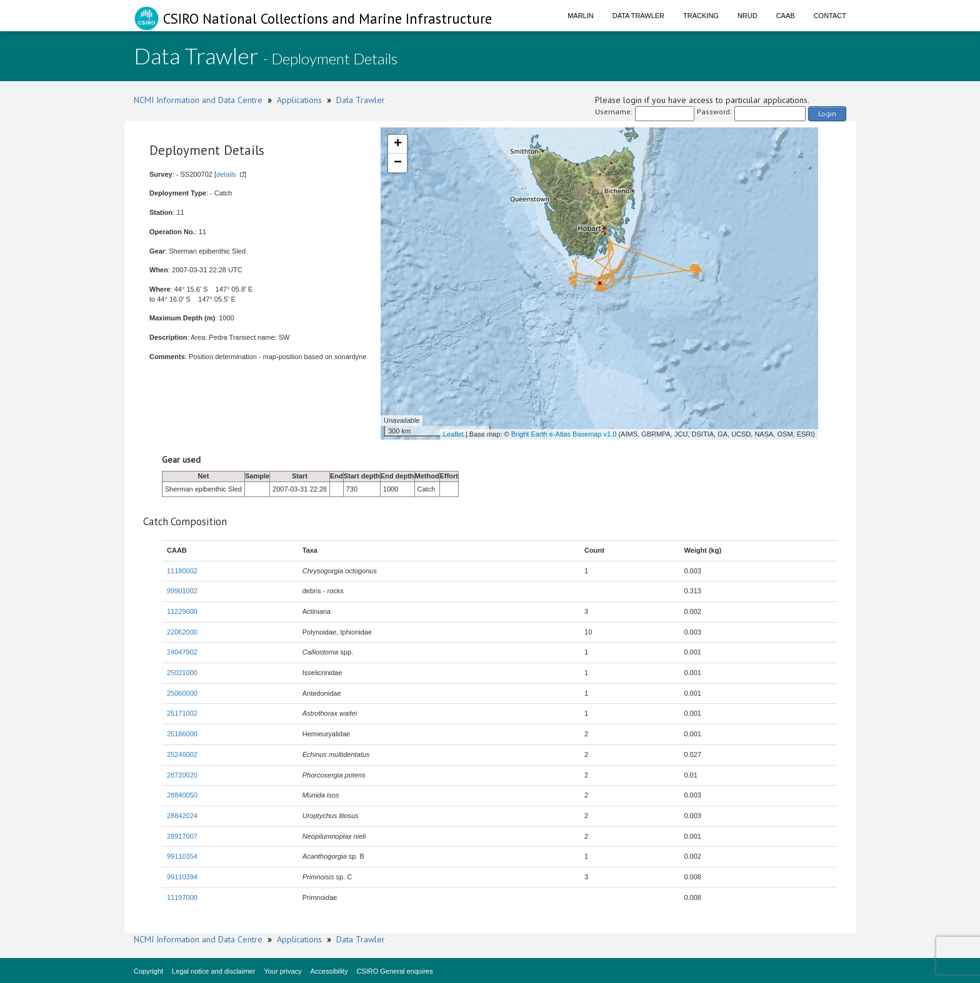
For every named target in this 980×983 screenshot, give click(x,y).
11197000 (182, 897)
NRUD (748, 15)
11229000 (182, 611)
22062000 (182, 632)
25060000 (182, 693)
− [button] (398, 163)
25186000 (182, 734)
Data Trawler (638, 15)
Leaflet (453, 434)
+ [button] (398, 144)
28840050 (182, 795)
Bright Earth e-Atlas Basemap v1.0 (564, 434)
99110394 (182, 877)
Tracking (701, 15)
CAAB (785, 15)
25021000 (182, 672)
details (226, 174)
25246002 (182, 754)
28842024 (182, 815)
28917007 (182, 836)
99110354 (182, 856)
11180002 (182, 571)
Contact (830, 15)
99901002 (182, 591)
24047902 (182, 652)
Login (827, 113)
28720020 (182, 775)
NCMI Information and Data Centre (198, 100)
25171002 (182, 713)
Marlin (581, 15)
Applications (299, 100)
